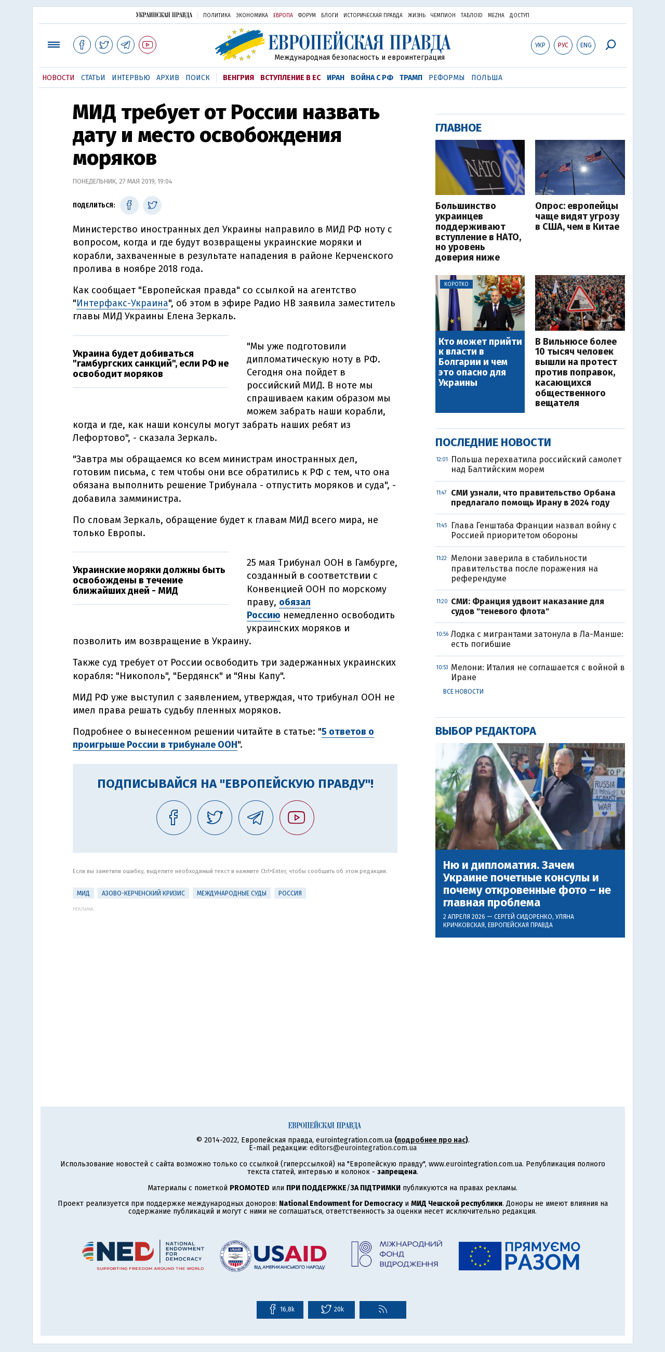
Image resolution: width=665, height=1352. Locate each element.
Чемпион (443, 15)
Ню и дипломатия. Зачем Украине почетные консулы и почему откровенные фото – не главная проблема (527, 884)
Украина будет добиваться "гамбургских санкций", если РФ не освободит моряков (151, 364)
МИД (83, 893)
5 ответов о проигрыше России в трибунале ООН (223, 738)
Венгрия (238, 77)
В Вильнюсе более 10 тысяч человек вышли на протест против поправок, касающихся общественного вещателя (576, 373)
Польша (486, 77)
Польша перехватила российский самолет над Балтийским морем (536, 464)
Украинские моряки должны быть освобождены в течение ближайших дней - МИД (149, 580)
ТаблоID (472, 15)
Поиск (197, 77)
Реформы (447, 77)
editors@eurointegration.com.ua (363, 1147)
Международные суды (232, 893)
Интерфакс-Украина (122, 303)
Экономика (252, 15)
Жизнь (416, 15)
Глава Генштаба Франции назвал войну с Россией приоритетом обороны (534, 530)
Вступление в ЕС (290, 77)
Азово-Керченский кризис (143, 893)
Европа (283, 15)
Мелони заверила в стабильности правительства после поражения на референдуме (524, 568)
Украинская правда (164, 15)
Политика (217, 15)
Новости (58, 77)
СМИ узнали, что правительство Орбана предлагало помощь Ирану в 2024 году (533, 498)
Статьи (93, 77)
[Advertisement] (235, 984)
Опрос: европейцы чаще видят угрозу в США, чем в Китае (577, 216)
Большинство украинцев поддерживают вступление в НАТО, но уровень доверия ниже (478, 232)
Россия (290, 893)
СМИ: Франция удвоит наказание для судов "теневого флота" (527, 606)
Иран (335, 77)
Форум (307, 15)
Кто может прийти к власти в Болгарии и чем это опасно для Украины (480, 362)
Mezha (496, 15)
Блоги (329, 15)
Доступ (519, 15)
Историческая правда (373, 15)
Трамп (411, 77)
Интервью (131, 77)
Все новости (463, 691)
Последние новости (493, 442)
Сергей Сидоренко (523, 916)
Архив (167, 77)
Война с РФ (372, 77)
